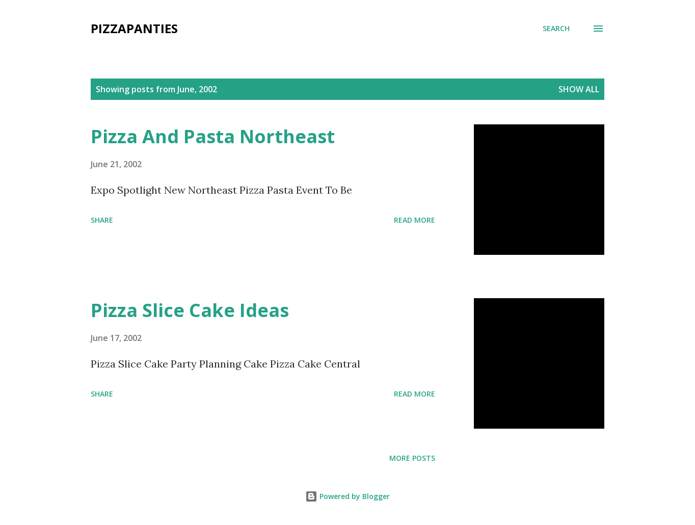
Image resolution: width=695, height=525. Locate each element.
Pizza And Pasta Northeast (213, 136)
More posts (412, 458)
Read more (414, 220)
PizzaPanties (134, 28)
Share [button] (102, 220)
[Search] (556, 28)
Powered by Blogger (347, 496)
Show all (578, 89)
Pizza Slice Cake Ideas (190, 310)
